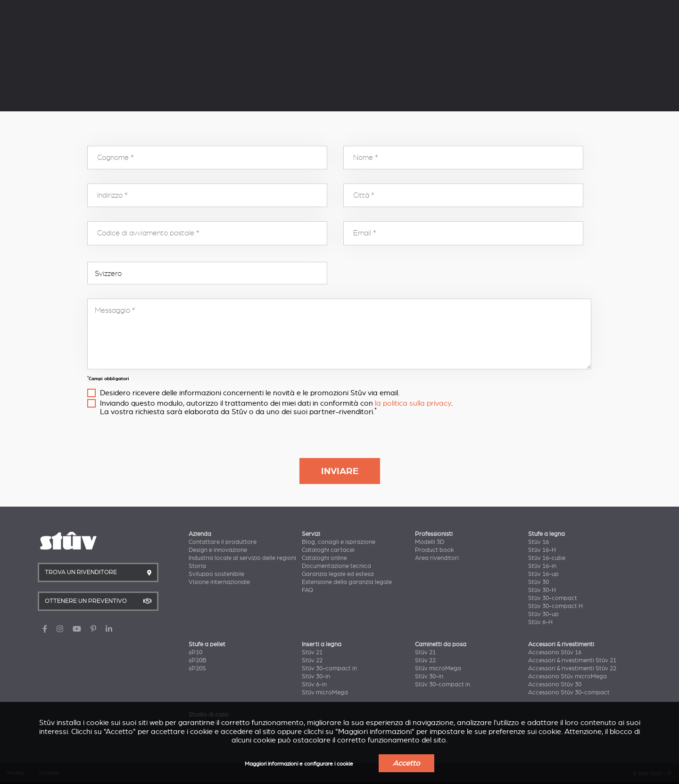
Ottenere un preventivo (618, 37)
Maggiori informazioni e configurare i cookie (299, 764)
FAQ (307, 590)
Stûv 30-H (542, 590)
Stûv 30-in (316, 676)
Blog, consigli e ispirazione (338, 542)
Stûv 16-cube (546, 558)
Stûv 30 (538, 582)
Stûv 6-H (540, 622)
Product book (434, 550)
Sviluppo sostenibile (216, 574)
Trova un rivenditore (527, 37)
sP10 (195, 652)
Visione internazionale (219, 582)
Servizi (146, 8)
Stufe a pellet (188, 36)
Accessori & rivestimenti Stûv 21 (572, 660)
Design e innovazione (218, 550)
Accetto (406, 763)
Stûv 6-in (314, 684)
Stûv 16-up (543, 574)
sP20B (198, 660)
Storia (197, 566)
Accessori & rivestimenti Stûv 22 (572, 668)
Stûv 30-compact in (329, 668)
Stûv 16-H (542, 550)
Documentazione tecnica (336, 566)
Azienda (92, 8)
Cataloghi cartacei (328, 550)
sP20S (197, 668)
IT (548, 9)
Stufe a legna (103, 36)
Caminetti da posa (440, 644)
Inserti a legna (275, 36)
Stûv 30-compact (552, 598)
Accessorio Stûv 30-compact (569, 692)
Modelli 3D (429, 542)
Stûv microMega (325, 692)
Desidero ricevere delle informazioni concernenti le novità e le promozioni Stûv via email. (249, 393)
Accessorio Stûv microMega (567, 676)
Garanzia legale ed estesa (338, 574)
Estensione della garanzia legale (347, 582)
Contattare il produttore (223, 542)
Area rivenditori (437, 558)
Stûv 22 (312, 660)
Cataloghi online (324, 558)
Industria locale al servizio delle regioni (242, 558)
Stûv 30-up (543, 614)
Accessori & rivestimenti (561, 644)
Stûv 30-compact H (555, 606)
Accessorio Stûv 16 (554, 652)
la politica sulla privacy (413, 403)
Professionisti (209, 8)
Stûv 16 (538, 542)
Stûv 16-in (542, 566)
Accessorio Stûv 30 (554, 684)
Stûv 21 (312, 652)
